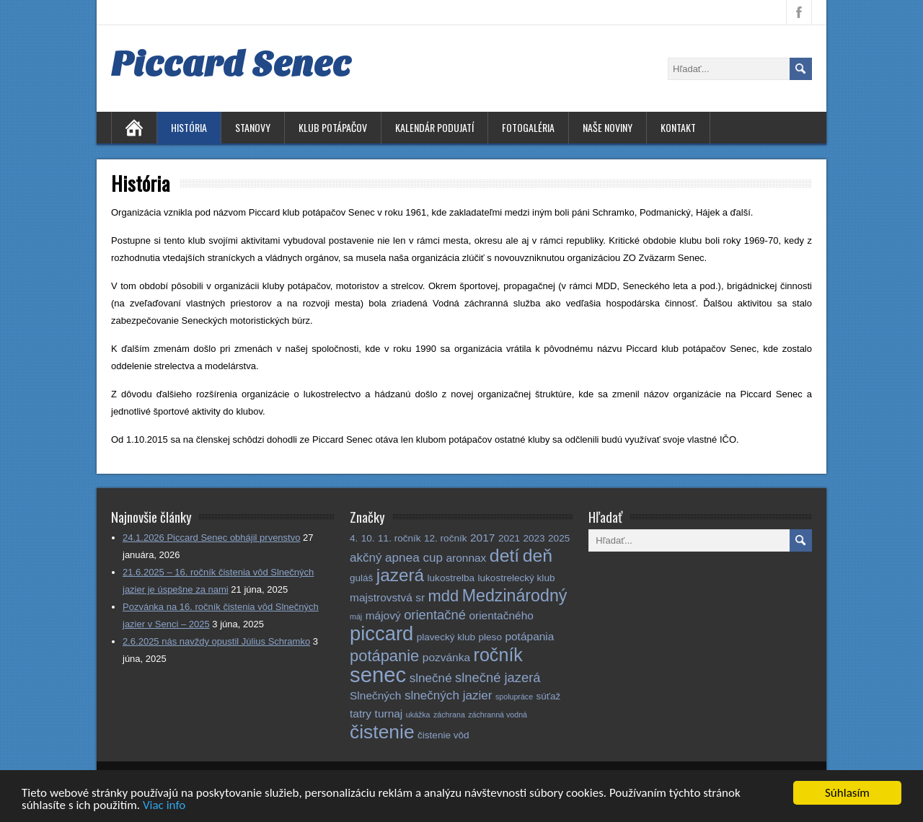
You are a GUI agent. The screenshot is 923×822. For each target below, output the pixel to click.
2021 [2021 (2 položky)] (509, 538)
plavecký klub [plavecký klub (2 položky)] (446, 637)
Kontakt (678, 127)
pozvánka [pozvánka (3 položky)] (446, 657)
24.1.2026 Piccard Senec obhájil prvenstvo (211, 537)
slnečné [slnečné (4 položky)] (431, 678)
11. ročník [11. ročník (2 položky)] (399, 538)
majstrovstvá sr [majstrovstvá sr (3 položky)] (387, 597)
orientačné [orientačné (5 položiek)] (435, 614)
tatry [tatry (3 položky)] (360, 713)
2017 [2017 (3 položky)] (482, 537)
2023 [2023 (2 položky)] (533, 538)
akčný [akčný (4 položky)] (366, 558)
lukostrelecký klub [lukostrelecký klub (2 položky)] (516, 578)
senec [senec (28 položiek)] (378, 674)
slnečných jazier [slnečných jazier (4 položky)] (449, 695)
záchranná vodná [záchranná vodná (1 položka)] (497, 714)
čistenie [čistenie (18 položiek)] (382, 732)
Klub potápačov (333, 127)
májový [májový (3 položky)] (383, 615)
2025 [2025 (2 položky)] (559, 538)
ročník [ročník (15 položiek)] (498, 655)
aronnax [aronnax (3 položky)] (466, 558)
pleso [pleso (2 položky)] (490, 637)
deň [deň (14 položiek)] (537, 555)
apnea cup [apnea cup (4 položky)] (414, 558)
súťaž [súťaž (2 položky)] (548, 696)
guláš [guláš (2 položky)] (361, 578)
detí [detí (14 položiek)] (504, 555)
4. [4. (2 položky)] (354, 538)
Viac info (164, 807)
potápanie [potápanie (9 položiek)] (384, 656)
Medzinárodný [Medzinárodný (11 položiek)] (515, 595)
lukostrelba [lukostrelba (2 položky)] (451, 578)
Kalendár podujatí (434, 127)
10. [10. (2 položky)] (368, 538)
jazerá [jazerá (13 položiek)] (400, 575)
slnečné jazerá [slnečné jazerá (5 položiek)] (498, 677)
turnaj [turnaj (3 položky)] (389, 713)
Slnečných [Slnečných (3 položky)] (375, 695)
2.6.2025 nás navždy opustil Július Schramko (216, 641)
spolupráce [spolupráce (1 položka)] (514, 696)
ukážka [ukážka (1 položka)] (418, 714)
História (189, 127)
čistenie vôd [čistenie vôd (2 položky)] (443, 735)
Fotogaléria (528, 127)
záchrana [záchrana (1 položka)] (449, 714)
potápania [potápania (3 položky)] (529, 636)
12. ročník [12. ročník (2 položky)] (445, 538)
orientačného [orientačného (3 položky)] (501, 615)
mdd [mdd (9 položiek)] (443, 596)
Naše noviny (607, 127)
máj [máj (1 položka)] (356, 616)
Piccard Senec (231, 64)
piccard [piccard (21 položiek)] (381, 633)
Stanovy (252, 127)
